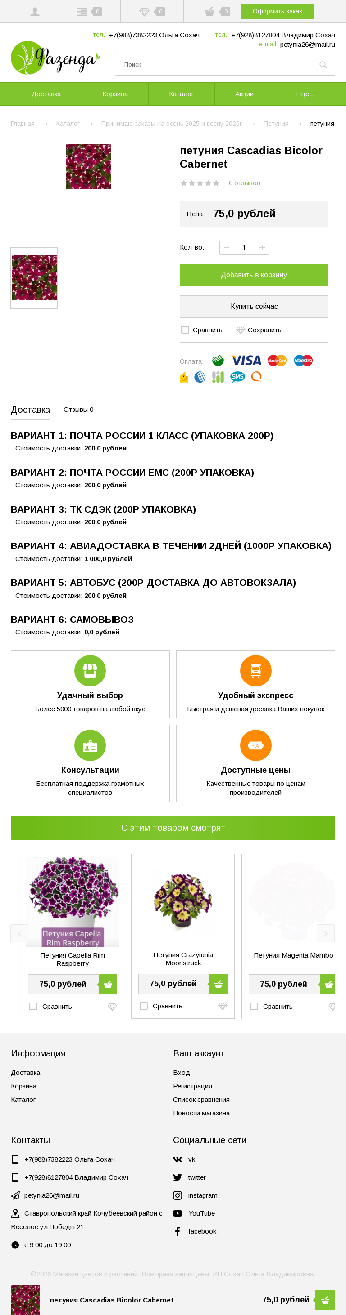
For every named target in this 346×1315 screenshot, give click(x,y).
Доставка (30, 410)
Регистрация (192, 1086)
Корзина (23, 1086)
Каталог (23, 1099)
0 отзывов (244, 183)
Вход (181, 1072)
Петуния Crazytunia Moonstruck (283, 959)
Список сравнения (201, 1099)
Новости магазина (201, 1113)
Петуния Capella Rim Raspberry (172, 959)
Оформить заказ (279, 11)
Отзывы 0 (78, 409)
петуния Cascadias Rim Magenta (62, 959)
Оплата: (192, 361)
